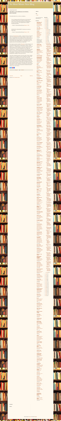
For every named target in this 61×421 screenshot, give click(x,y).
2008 (46, 287)
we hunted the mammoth (39, 364)
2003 (46, 294)
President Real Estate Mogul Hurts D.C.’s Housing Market (39, 208)
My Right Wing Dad (40, 220)
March (47, 41)
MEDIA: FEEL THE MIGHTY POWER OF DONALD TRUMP (48, 114)
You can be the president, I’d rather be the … (40, 328)
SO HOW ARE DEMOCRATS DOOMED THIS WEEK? (48, 74)
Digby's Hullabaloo (39, 112)
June (47, 37)
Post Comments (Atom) (16, 77)
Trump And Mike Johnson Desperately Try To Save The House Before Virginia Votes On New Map (40, 265)
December (47, 29)
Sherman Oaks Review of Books (39, 321)
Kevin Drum (38, 185)
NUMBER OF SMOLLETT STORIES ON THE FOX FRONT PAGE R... (48, 100)
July (46, 36)
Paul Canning (39, 244)
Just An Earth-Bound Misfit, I (39, 177)
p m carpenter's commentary (39, 237)
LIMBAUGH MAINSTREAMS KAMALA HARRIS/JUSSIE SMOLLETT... (48, 80)
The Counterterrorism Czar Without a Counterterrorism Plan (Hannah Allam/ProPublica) (39, 202)
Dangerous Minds (39, 97)
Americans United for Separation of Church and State (39, 58)
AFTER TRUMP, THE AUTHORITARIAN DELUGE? (48, 118)
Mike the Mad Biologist (39, 206)
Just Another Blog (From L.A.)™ (39, 182)
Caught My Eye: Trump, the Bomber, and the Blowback (39, 291)
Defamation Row (39, 370)
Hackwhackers (39, 146)
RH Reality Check (39, 303)
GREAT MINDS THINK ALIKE (48, 46)
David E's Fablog (39, 104)
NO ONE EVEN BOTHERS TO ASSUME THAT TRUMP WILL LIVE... (48, 206)
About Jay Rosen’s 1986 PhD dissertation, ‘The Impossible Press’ (40, 276)
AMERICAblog (39, 44)
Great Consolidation (40, 142)
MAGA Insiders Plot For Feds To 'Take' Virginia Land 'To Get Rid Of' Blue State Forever (39, 92)
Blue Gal (38, 74)
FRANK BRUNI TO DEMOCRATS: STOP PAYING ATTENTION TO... (48, 174)
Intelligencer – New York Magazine (39, 167)
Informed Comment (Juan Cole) (39, 162)
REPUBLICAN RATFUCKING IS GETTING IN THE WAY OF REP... (48, 237)
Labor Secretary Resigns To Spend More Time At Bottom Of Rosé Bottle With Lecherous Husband (39, 379)
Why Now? (38, 372)
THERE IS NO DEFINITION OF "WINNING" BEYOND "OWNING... (48, 130)
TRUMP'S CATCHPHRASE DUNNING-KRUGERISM (48, 219)
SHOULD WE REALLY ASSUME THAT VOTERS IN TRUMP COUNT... (48, 139)
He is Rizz (38, 395)
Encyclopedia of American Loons (39, 125)
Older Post (31, 75)
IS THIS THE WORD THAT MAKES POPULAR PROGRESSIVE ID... (48, 215)
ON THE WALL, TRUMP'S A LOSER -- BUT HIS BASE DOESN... (48, 160)
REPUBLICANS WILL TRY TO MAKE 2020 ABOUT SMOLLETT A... (48, 105)
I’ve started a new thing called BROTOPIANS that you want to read (40, 366)
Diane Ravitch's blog (40, 107)
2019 (46, 28)
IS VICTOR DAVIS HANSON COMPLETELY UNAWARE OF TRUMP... (48, 110)
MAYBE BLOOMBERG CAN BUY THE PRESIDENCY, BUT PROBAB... (48, 170)
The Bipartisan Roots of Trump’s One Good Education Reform (39, 259)
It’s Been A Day (39, 113)
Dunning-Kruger (16, 35)
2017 (46, 275)
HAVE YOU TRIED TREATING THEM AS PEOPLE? (48, 242)
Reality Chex (38, 294)
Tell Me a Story (39, 350)
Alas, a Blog (38, 27)
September (47, 33)
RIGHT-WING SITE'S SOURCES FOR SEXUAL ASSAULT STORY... (48, 232)
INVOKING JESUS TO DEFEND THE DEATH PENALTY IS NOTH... (48, 134)
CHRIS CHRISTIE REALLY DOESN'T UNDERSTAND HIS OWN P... (48, 50)
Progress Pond (39, 279)
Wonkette (38, 376)
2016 (46, 276)
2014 (46, 279)
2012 (46, 282)
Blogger (36, 416)
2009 (46, 286)
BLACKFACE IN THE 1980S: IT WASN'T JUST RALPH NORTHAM (48, 263)
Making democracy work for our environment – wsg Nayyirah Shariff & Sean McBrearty (39, 121)
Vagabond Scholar (39, 359)
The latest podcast (39, 75)
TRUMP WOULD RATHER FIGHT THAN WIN (48, 228)
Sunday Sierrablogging (40, 155)
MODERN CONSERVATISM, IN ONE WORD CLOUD (48, 63)
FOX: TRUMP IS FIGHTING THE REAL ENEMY (48, 152)
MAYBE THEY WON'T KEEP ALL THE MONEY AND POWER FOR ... (48, 254)
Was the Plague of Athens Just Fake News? (39, 191)
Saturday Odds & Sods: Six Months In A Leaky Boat (40, 131)
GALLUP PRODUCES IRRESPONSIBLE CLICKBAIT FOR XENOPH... (48, 199)
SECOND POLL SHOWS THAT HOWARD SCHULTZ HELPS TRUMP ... (48, 249)
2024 (46, 21)
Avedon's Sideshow (39, 59)
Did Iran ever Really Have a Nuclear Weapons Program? (39, 164)
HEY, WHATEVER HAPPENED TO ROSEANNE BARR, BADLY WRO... (48, 95)
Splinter (38, 335)
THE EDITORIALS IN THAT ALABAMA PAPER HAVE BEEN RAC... (48, 122)
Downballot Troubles (39, 72)
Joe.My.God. (38, 169)
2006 (46, 290)
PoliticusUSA (39, 262)
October (47, 32)
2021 (46, 25)
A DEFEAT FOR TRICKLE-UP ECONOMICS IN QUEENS (48, 155)
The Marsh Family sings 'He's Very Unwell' (39, 83)
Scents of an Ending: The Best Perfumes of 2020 (39, 324)
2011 (46, 283)
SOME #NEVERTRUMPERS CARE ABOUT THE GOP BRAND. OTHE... (48, 189)
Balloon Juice (39, 66)
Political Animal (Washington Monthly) (39, 257)
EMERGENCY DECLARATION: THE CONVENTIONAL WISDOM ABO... (48, 148)
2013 (46, 280)
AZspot (38, 63)
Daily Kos (38, 96)
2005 (46, 291)
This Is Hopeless (39, 195)
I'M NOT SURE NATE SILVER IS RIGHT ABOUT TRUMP (48, 143)
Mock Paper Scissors (40, 211)
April (47, 40)
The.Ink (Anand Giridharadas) (39, 354)
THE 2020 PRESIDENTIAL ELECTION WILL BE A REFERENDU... (48, 194)
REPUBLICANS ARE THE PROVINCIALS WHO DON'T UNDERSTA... (48, 210)
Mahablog (38, 194)
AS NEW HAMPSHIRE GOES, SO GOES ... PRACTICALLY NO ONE (48, 90)
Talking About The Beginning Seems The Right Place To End (39, 234)
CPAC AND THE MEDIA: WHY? (48, 44)
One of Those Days (39, 351)
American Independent (38, 49)
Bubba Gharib (38, 116)
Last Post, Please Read (39, 399)
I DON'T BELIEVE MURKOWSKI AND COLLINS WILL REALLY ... (48, 67)
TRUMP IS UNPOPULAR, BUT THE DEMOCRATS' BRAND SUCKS (48, 59)
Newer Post (11, 75)
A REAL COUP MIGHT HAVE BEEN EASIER (48, 126)
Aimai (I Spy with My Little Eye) (39, 22)
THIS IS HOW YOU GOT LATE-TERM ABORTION (48, 269)
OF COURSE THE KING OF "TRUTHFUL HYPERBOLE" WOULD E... (48, 179)
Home (21, 75)
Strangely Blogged (39, 341)
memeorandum (39, 199)
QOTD (38, 135)
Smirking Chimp (39, 331)
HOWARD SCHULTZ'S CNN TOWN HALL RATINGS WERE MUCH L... (48, 164)
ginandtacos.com (39, 137)
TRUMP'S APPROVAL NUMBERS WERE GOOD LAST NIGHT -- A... (48, 224)
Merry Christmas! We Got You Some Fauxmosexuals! (39, 384)
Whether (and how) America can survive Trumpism (39, 46)
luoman (30, 416)
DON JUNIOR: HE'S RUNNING (48, 77)
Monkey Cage (39, 215)
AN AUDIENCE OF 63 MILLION (48, 202)
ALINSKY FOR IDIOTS (48, 266)
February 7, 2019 (26, 25)
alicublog (38, 31)
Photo (37, 64)
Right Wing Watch (39, 308)
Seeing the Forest (39, 318)
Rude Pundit (38, 314)
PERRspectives (39, 248)
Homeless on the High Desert (39, 150)
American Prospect (39, 55)
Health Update (38, 186)
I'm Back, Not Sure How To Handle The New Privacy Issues (39, 25)
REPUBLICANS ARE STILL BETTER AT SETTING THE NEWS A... (48, 259)
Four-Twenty (38, 183)
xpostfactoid (38, 387)
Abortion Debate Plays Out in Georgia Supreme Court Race (40, 305)
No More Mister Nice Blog (22, 4)
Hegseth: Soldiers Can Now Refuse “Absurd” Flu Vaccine (39, 171)
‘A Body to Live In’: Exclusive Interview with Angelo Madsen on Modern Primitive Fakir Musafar (39, 100)
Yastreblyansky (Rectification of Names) (39, 394)
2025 (46, 20)
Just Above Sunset (39, 174)
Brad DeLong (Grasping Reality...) (40, 78)
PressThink (38, 274)
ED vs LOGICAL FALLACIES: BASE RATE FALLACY (39, 139)
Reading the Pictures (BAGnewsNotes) (40, 289)
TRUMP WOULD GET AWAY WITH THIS (48, 71)
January (47, 272)
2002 (46, 295)
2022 (46, 24)
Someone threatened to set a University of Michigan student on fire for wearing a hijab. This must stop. (40, 338)
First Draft (38, 129)
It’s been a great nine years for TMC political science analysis (40, 217)
